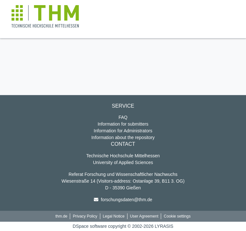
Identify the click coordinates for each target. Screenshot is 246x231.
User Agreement (144, 216)
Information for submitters (123, 124)
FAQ (123, 117)
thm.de (61, 216)
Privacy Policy (85, 216)
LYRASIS (164, 226)
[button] (45, 16)
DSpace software (90, 226)
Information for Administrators (123, 130)
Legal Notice (114, 216)
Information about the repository (123, 137)
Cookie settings (177, 216)
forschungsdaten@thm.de (126, 199)
